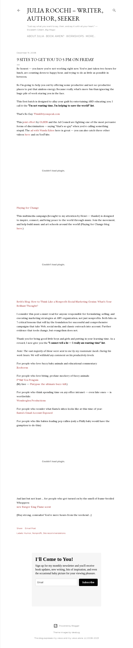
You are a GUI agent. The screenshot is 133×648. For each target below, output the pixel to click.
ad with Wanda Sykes (42, 130)
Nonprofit (37, 533)
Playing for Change (28, 207)
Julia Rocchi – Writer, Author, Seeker (65, 14)
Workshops (75, 36)
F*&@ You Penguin (27, 379)
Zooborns (22, 367)
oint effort (29, 122)
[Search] (114, 9)
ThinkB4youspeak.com (47, 114)
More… (90, 36)
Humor (27, 533)
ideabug (76, 632)
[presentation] (61, 596)
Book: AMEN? (55, 36)
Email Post (30, 528)
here (27, 134)
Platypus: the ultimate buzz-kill (48, 384)
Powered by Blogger (66, 626)
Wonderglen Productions (31, 400)
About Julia (35, 36)
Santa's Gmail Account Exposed (34, 412)
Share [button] (19, 528)
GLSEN (43, 122)
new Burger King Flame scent (34, 506)
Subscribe (88, 582)
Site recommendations (54, 533)
